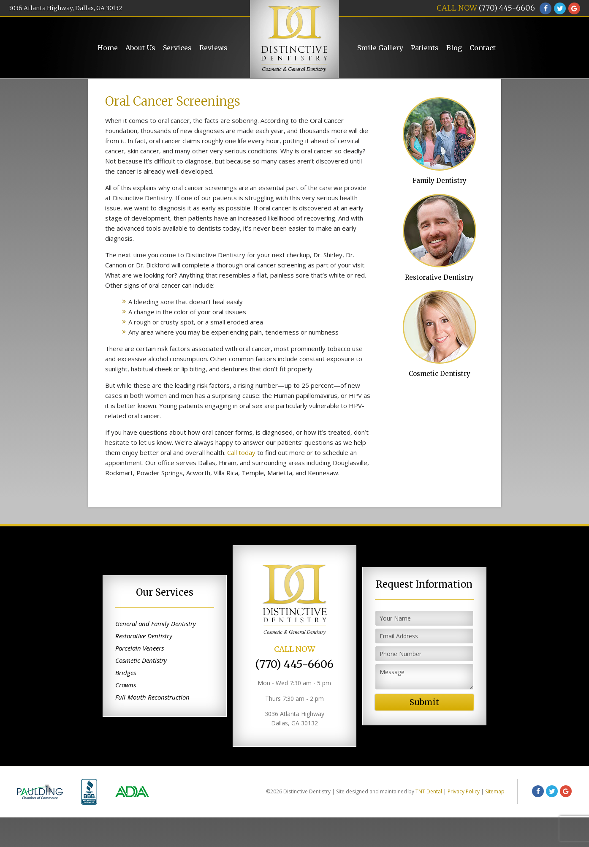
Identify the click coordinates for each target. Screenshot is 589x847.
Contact (483, 48)
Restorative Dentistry (438, 268)
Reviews (213, 48)
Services (177, 48)
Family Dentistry (438, 168)
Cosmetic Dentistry (438, 367)
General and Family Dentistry (155, 653)
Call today (241, 482)
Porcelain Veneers (139, 678)
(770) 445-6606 (507, 8)
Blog (454, 48)
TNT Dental (428, 821)
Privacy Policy (464, 821)
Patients (425, 48)
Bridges (125, 702)
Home (108, 48)
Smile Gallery (380, 48)
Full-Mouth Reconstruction (152, 727)
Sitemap (495, 821)
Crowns (125, 715)
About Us (140, 48)
